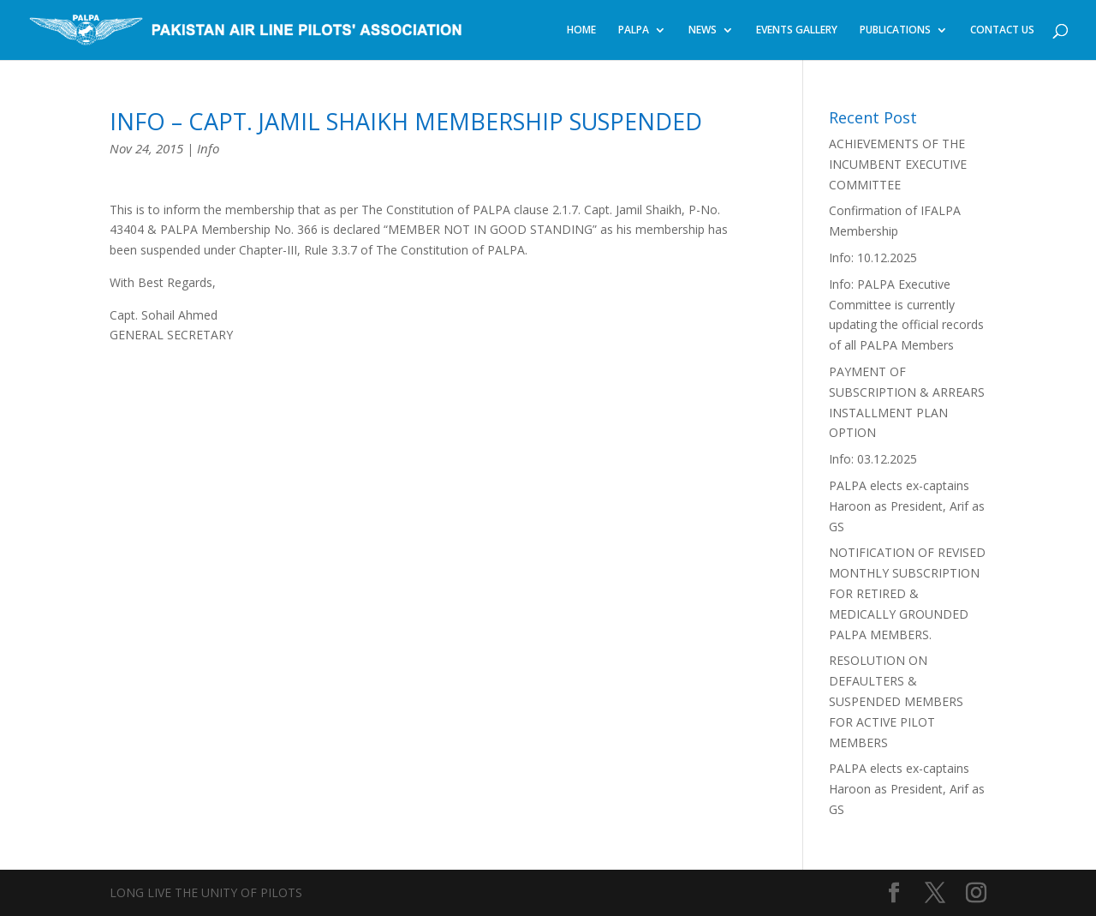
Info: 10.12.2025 (873, 257)
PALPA (633, 30)
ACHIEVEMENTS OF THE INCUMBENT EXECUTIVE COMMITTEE (898, 164)
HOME (581, 30)
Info (208, 148)
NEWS (702, 30)
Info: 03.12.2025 (873, 459)
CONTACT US (1002, 30)
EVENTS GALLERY (796, 30)
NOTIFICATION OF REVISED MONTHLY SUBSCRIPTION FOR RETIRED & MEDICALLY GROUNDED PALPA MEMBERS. (907, 593)
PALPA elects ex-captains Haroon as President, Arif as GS (907, 506)
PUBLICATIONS (895, 30)
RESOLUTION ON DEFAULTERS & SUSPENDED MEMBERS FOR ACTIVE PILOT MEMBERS (896, 701)
